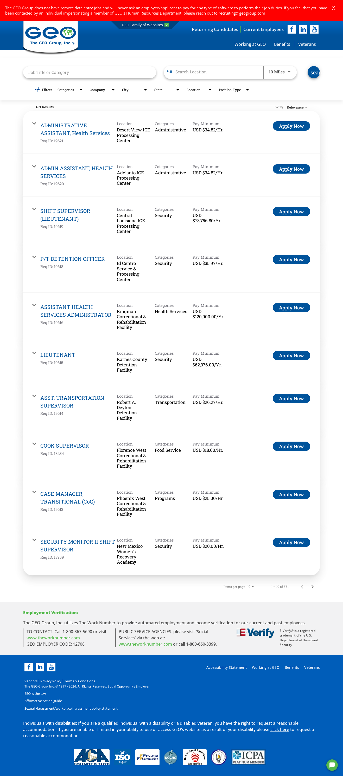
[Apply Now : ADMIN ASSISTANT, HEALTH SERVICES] (291, 169)
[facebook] (292, 29)
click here (279, 729)
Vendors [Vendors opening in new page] (30, 681)
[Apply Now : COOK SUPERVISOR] (291, 446)
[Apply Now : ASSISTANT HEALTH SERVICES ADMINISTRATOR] (291, 308)
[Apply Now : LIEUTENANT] (291, 356)
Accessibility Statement (226, 667)
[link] (171, 132)
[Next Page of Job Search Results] (312, 587)
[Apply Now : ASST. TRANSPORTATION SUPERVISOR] (291, 398)
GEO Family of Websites (145, 24)
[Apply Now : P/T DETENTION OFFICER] (291, 260)
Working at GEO (250, 44)
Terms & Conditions (76, 681)
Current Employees (262, 29)
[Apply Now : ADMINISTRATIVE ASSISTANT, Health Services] (291, 126)
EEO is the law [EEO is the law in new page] (35, 693)
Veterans (307, 44)
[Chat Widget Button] (332, 765)
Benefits (282, 44)
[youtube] (314, 29)
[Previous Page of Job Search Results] (302, 587)
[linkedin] (40, 667)
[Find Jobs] (314, 73)
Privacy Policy (49, 681)
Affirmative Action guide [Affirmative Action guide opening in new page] (42, 701)
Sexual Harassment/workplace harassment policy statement (69, 708)
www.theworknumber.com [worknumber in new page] (53, 638)
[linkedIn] (303, 29)
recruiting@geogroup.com (242, 13)
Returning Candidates (212, 29)
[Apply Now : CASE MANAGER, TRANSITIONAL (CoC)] (291, 494)
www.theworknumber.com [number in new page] (145, 644)
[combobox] (89, 72)
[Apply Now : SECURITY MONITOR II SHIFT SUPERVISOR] (291, 543)
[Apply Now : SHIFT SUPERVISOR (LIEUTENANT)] (291, 212)
